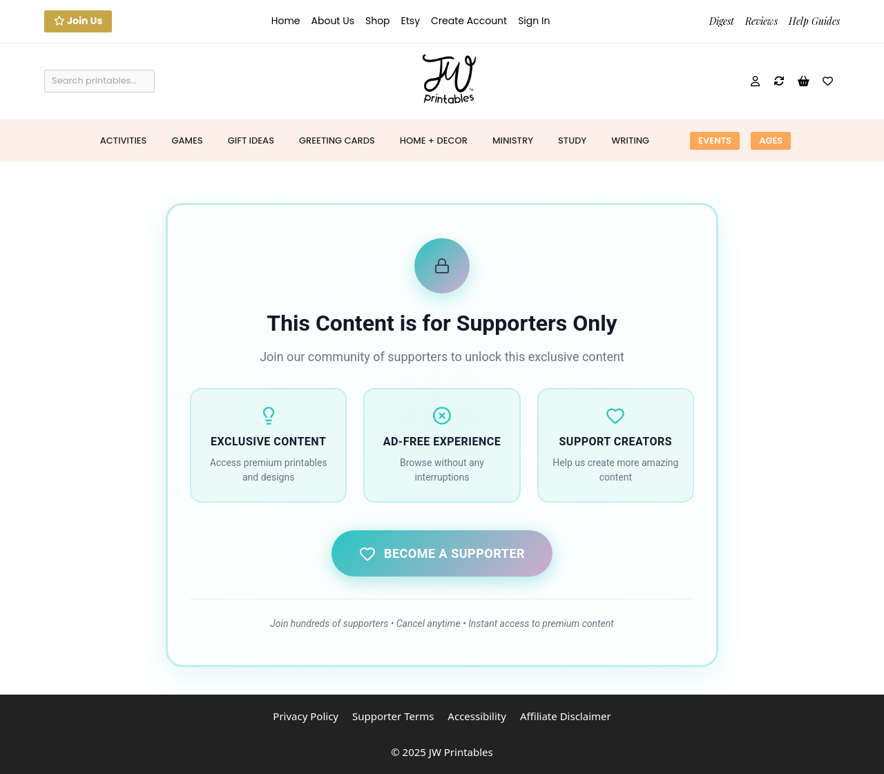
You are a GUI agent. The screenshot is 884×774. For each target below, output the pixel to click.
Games (186, 140)
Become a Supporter (442, 553)
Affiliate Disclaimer (565, 716)
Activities (123, 140)
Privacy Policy (305, 716)
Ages (770, 140)
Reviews (761, 21)
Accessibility (477, 716)
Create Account (469, 21)
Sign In (534, 21)
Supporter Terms (393, 716)
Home (285, 21)
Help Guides (814, 21)
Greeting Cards (337, 140)
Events (714, 140)
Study (572, 140)
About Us (332, 21)
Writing (630, 140)
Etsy (410, 21)
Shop (377, 21)
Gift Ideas (251, 140)
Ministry (512, 140)
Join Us (78, 21)
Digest (721, 21)
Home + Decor (434, 140)
